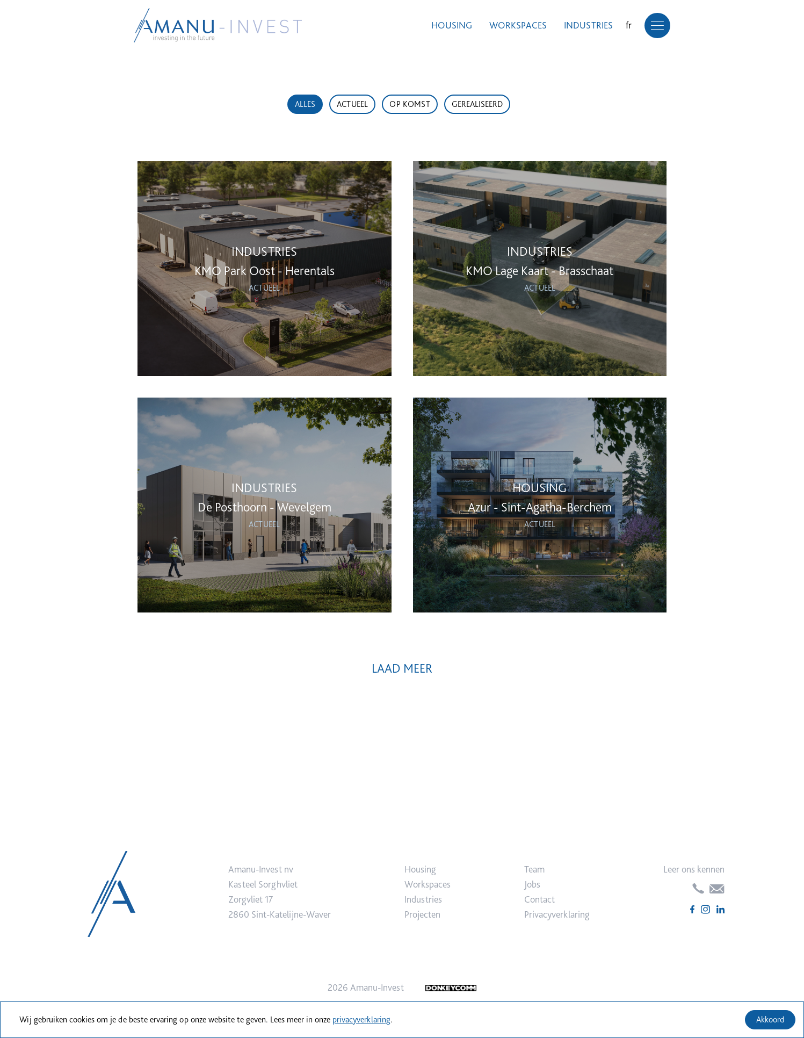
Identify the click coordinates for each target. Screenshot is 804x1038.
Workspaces (514, 25)
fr (625, 25)
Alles (305, 104)
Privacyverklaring (557, 914)
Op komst (409, 104)
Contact (539, 899)
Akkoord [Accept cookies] (770, 1019)
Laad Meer (402, 668)
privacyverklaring (361, 1019)
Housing (448, 25)
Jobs (532, 884)
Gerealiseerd (477, 104)
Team (534, 869)
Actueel (352, 104)
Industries (584, 25)
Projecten (422, 914)
